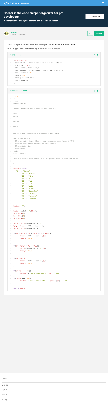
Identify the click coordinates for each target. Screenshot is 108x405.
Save (99, 33)
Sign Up (5, 385)
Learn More (95, 16)
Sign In (4, 390)
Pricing (4, 399)
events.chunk (15, 55)
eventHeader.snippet (18, 91)
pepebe (14, 32)
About (4, 395)
